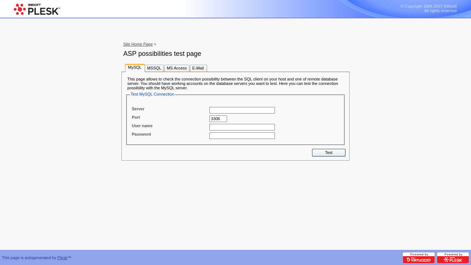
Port (136, 117)
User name (142, 125)
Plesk (62, 257)
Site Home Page (138, 44)
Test (328, 152)
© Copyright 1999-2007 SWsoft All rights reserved (429, 8)
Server (138, 109)
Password (141, 134)
